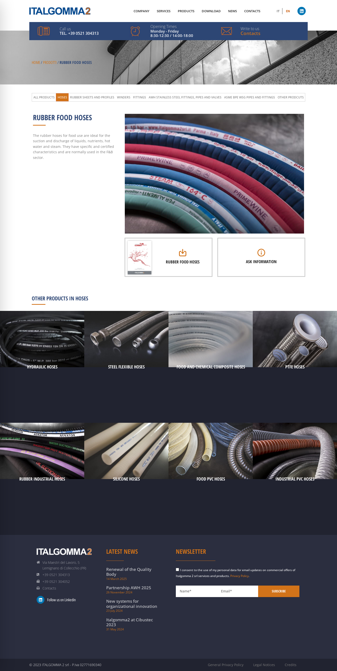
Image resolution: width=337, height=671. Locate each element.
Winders (123, 97)
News (232, 11)
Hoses (62, 97)
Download (211, 11)
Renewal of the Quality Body (128, 571)
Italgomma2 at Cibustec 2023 (129, 622)
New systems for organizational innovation (131, 603)
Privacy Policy (239, 576)
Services (163, 11)
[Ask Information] (261, 252)
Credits (290, 664)
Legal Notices (264, 664)
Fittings (139, 97)
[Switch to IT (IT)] (278, 11)
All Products (44, 97)
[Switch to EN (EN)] (288, 11)
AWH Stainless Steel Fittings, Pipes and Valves (185, 97)
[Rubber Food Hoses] (183, 253)
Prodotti (50, 62)
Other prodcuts (291, 97)
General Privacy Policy (225, 664)
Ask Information (261, 261)
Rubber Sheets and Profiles (92, 97)
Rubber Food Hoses (183, 262)
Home (36, 62)
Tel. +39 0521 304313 (79, 33)
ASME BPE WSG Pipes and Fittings (249, 97)
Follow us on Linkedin (61, 600)
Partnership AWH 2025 (128, 587)
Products (186, 11)
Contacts (250, 33)
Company (141, 11)
